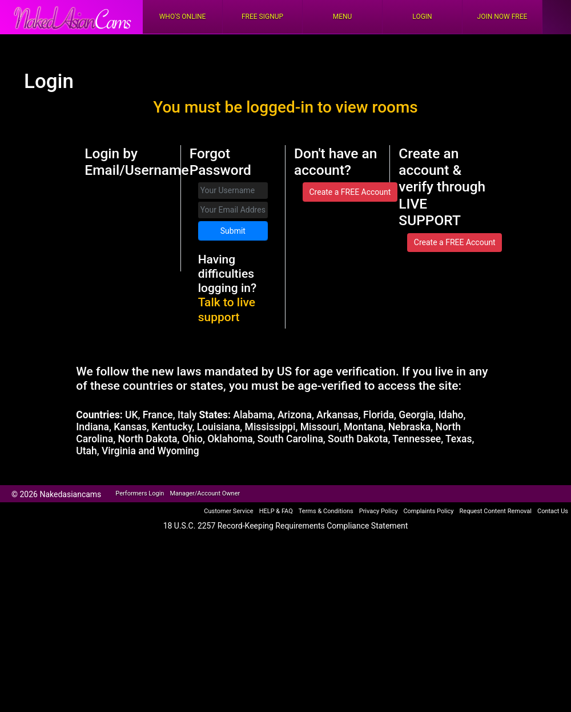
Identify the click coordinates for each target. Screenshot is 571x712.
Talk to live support (226, 309)
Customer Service (228, 511)
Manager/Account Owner (205, 493)
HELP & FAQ (276, 511)
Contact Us (552, 511)
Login (422, 17)
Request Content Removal (496, 511)
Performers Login (139, 493)
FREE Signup (262, 17)
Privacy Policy (378, 511)
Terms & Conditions (326, 511)
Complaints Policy (428, 511)
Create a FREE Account (350, 192)
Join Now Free (502, 17)
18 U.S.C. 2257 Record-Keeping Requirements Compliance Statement (285, 525)
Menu (342, 17)
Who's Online (182, 17)
